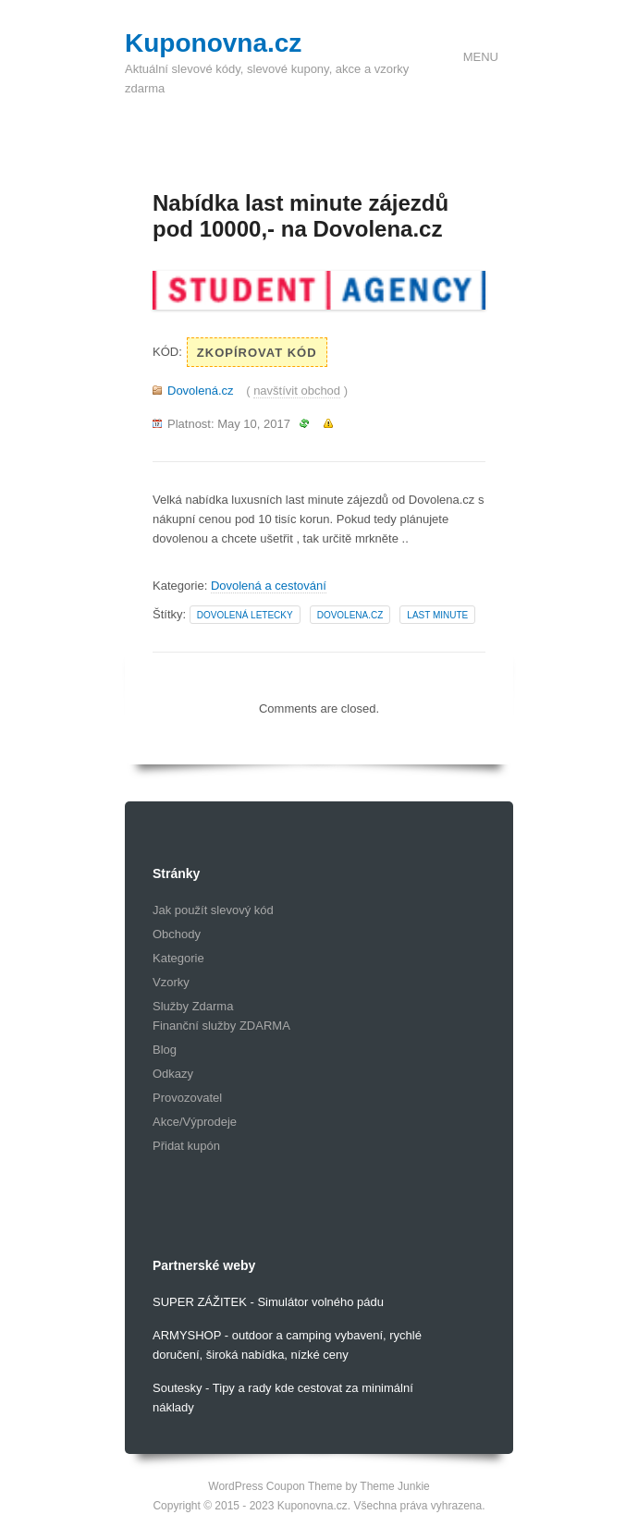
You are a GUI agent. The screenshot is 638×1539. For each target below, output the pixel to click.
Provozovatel (187, 1098)
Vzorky (171, 982)
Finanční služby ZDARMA (221, 1025)
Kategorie (178, 958)
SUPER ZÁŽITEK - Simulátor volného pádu (268, 1302)
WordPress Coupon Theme (275, 1486)
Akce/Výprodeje (195, 1122)
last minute (437, 615)
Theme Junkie (394, 1486)
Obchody (177, 934)
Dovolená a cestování (268, 585)
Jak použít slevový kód (213, 910)
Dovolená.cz (200, 390)
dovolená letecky (245, 615)
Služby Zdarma (193, 1006)
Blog (165, 1050)
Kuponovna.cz (213, 43)
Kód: (167, 352)
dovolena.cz (350, 615)
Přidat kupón (186, 1146)
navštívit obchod (296, 390)
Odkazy (173, 1074)
